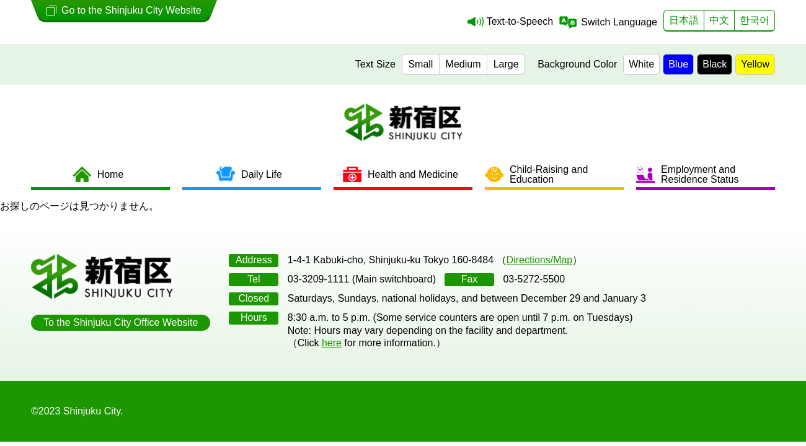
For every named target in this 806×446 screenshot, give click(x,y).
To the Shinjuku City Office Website (120, 322)
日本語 (684, 20)
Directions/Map (540, 260)
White (641, 64)
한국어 (754, 20)
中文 (719, 20)
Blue (678, 64)
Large (506, 64)
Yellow (755, 64)
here (332, 343)
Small (420, 64)
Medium (463, 64)
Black (714, 64)
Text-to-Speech (520, 22)
